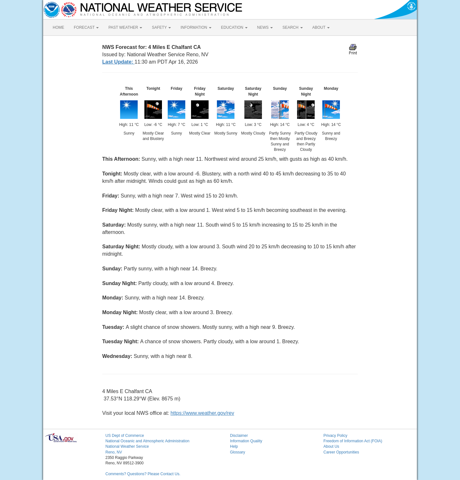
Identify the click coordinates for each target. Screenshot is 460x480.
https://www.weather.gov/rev (202, 413)
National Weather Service (127, 446)
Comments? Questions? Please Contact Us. (142, 474)
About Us (331, 446)
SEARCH (292, 27)
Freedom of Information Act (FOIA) (353, 441)
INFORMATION (195, 27)
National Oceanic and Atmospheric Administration (147, 441)
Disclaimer (239, 435)
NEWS (265, 27)
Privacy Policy (336, 435)
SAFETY (161, 27)
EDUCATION (234, 27)
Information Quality (246, 441)
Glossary (237, 452)
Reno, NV (113, 452)
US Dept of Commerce (124, 435)
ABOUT (321, 27)
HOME (58, 27)
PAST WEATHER (125, 27)
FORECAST (86, 27)
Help (234, 446)
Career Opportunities (341, 452)
